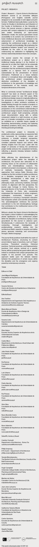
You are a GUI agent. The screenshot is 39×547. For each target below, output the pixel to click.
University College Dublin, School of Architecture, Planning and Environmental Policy (19, 471)
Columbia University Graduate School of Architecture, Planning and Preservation (16, 500)
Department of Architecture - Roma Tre (15, 442)
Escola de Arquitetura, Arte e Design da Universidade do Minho (15, 312)
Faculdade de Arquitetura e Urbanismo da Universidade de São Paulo (16, 511)
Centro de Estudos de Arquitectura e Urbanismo (18, 288)
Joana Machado (7, 531)
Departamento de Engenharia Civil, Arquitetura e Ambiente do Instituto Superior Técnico (19, 302)
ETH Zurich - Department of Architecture (16, 451)
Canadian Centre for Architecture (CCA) (15, 480)
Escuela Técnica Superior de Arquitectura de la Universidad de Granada (18, 333)
